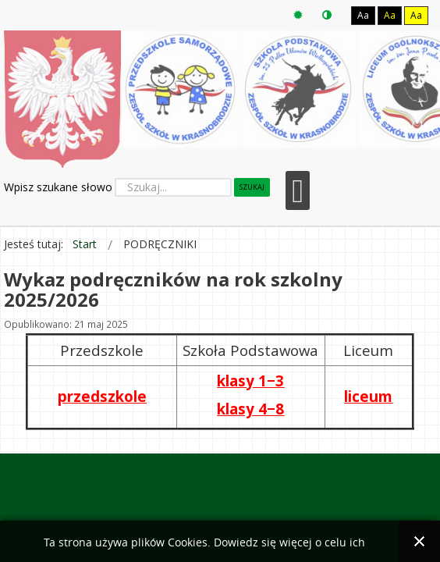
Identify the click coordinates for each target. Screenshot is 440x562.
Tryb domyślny (298, 15)
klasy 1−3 (250, 380)
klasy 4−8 (250, 408)
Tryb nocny (327, 15)
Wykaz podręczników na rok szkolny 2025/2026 (173, 289)
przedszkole (102, 396)
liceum (368, 396)
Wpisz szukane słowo (58, 187)
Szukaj (252, 187)
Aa (363, 15)
